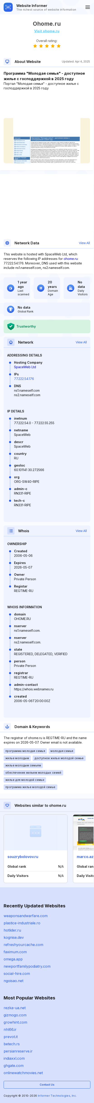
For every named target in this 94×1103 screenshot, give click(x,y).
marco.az (85, 856)
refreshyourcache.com (23, 944)
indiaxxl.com (14, 1058)
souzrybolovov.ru (22, 856)
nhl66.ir (10, 1029)
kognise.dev (14, 937)
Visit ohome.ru (46, 31)
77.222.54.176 (24, 379)
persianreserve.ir (18, 1051)
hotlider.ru (12, 930)
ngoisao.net (13, 980)
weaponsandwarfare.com (26, 915)
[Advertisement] (47, 104)
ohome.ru (71, 259)
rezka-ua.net (15, 1008)
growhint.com (15, 1022)
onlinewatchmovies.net (23, 1073)
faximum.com (15, 952)
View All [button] (84, 243)
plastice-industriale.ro (22, 923)
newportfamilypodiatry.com (27, 966)
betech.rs (12, 1044)
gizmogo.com (15, 1015)
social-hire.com (17, 973)
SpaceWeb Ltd (25, 367)
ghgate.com (14, 1065)
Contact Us (47, 1084)
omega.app (13, 959)
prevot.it (11, 1036)
